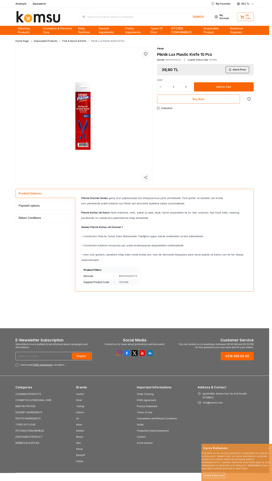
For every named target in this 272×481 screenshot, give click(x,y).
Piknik (160, 48)
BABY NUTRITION (25, 406)
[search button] (198, 17)
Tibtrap (80, 406)
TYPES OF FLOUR (25, 424)
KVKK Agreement (146, 400)
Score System (145, 442)
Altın (78, 442)
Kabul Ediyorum (214, 475)
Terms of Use (144, 412)
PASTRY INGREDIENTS (28, 418)
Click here (253, 465)
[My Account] (221, 17)
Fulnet (79, 461)
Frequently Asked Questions (153, 430)
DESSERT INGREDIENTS (28, 412)
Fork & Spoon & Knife (74, 41)
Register (81, 356)
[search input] (143, 17)
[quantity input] (173, 86)
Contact (141, 436)
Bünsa (79, 436)
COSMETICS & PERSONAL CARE (33, 400)
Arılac (79, 424)
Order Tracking (145, 394)
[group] (84, 115)
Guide (140, 424)
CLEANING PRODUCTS (28, 394)
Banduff (80, 455)
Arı (77, 418)
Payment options (29, 205)
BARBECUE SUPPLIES (27, 442)
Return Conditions (30, 217)
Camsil (80, 394)
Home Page (22, 41)
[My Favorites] (221, 3)
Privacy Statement (147, 406)
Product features (30, 193)
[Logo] (38, 17)
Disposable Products (45, 41)
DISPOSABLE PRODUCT (28, 436)
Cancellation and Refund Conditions (157, 418)
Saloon (80, 412)
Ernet (79, 400)
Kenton (80, 430)
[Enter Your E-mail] (53, 356)
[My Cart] (245, 17)
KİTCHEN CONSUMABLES (29, 430)
